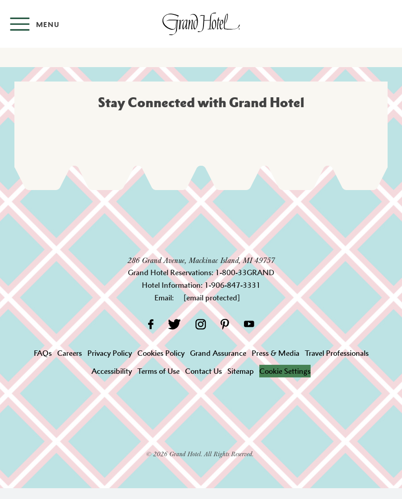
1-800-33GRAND (244, 272)
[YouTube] (249, 324)
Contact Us (203, 371)
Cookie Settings (285, 371)
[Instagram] (200, 324)
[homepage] (200, 24)
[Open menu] (34, 24)
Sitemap (240, 371)
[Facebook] (151, 324)
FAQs (43, 353)
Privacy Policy (109, 353)
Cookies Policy (161, 353)
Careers (69, 353)
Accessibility (111, 371)
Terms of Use (158, 371)
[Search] (388, 24)
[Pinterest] (225, 324)
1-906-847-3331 (232, 285)
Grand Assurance (218, 353)
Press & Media (275, 353)
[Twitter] (174, 324)
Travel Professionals (337, 353)
